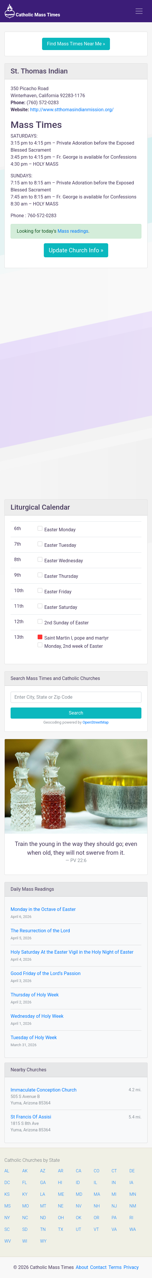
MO (25, 1206)
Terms (115, 1267)
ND (43, 1217)
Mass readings (73, 231)
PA (114, 1217)
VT (96, 1229)
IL (95, 1182)
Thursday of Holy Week (35, 995)
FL (24, 1182)
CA (78, 1171)
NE (60, 1206)
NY (7, 1217)
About (82, 1267)
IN (114, 1182)
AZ (43, 1171)
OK (78, 1217)
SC (7, 1229)
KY (25, 1194)
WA (132, 1229)
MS (7, 1206)
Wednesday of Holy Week (37, 1016)
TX (60, 1229)
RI (131, 1217)
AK (25, 1171)
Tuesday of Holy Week (34, 1037)
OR (96, 1217)
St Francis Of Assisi (31, 1117)
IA (131, 1182)
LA (42, 1194)
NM (132, 1206)
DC (7, 1182)
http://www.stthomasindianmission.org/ (71, 109)
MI (114, 1194)
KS (7, 1194)
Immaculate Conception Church (43, 1090)
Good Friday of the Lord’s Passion (46, 973)
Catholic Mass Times (32, 11)
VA (114, 1229)
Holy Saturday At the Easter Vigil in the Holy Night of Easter (72, 952)
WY (43, 1241)
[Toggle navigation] (139, 11)
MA (97, 1194)
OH (61, 1217)
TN (43, 1229)
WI (24, 1241)
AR (60, 1171)
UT (78, 1229)
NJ (114, 1206)
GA (43, 1182)
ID (78, 1182)
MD (79, 1194)
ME (61, 1194)
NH (97, 1206)
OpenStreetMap (96, 722)
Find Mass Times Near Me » (76, 44)
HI (60, 1182)
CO (96, 1171)
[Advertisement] (76, 316)
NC (25, 1217)
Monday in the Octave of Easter (43, 909)
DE (132, 1171)
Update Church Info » (76, 250)
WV (7, 1241)
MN (132, 1194)
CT (114, 1171)
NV (78, 1206)
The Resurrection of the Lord (40, 930)
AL (6, 1171)
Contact (98, 1267)
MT (43, 1206)
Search (76, 713)
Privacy (131, 1267)
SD (25, 1229)
